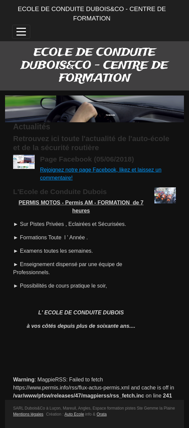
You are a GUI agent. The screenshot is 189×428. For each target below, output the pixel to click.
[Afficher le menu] (21, 32)
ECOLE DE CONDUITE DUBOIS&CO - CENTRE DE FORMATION (92, 13)
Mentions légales (28, 414)
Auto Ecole (74, 414)
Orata (102, 414)
